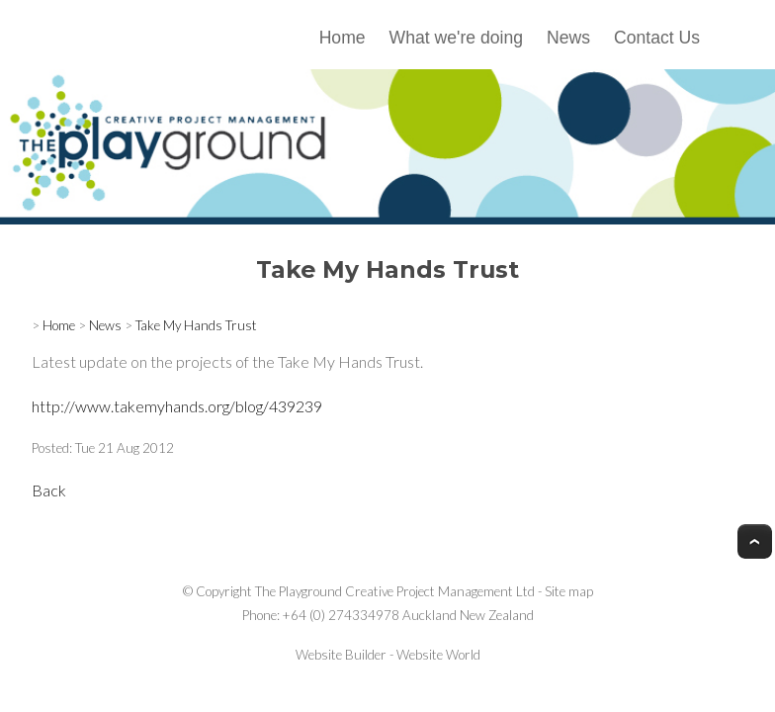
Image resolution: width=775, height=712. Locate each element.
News (568, 37)
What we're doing (456, 37)
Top (754, 541)
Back (49, 490)
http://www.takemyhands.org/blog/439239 (177, 406)
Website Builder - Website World (388, 655)
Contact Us (657, 37)
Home (342, 37)
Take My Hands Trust (196, 325)
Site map (569, 591)
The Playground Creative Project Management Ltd (395, 591)
